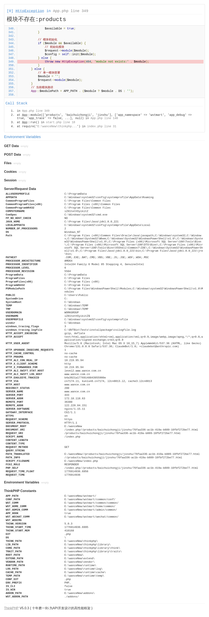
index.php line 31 (101, 126)
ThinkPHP (11, 608)
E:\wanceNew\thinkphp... (57, 126)
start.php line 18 (60, 122)
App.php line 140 (104, 118)
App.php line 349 (70, 11)
